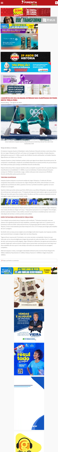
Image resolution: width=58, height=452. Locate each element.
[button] (2, 3)
